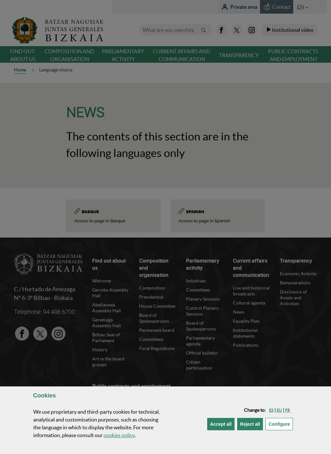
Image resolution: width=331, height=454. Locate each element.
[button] (271, 410)
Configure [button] (280, 424)
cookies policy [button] (119, 435)
